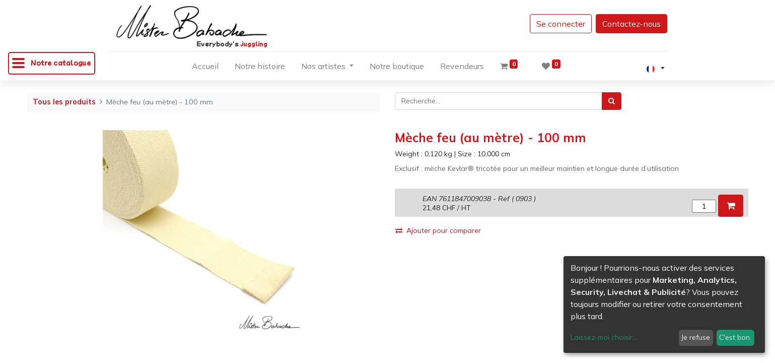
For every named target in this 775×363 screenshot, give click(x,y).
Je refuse (695, 337)
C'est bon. (735, 337)
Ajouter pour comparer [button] (438, 230)
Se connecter (560, 24)
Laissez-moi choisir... (604, 337)
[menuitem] (205, 68)
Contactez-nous (631, 24)
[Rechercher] (611, 101)
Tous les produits (64, 101)
